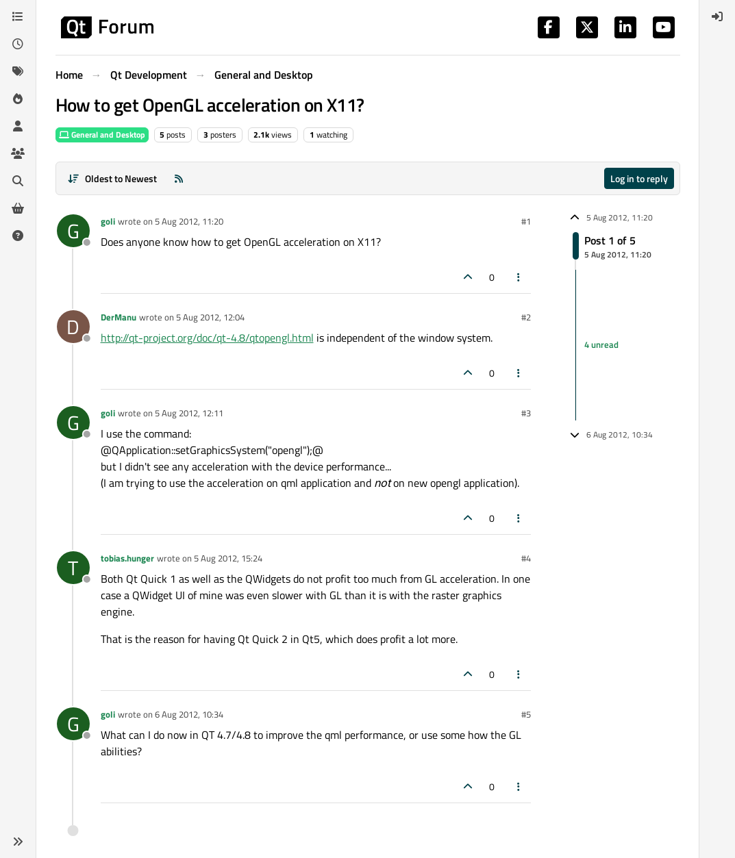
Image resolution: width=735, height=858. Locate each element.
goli (108, 221)
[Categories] (17, 16)
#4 (526, 558)
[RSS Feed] (179, 178)
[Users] (17, 126)
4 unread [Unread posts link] (601, 344)
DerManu (118, 317)
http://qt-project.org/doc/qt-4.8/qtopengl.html (207, 337)
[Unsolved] (17, 236)
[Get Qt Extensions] (17, 208)
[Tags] (17, 71)
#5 (526, 714)
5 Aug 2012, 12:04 (210, 317)
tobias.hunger (127, 558)
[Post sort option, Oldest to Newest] (113, 178)
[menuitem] (717, 16)
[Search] (17, 181)
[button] (17, 842)
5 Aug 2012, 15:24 (228, 558)
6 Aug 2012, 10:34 (189, 714)
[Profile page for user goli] (73, 230)
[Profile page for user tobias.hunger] (73, 567)
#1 (526, 221)
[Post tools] (518, 277)
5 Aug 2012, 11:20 (189, 221)
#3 (526, 413)
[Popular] (17, 99)
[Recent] (17, 44)
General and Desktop (102, 134)
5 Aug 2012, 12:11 (189, 413)
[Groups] (17, 153)
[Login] (717, 16)
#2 (526, 317)
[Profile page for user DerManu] (73, 326)
